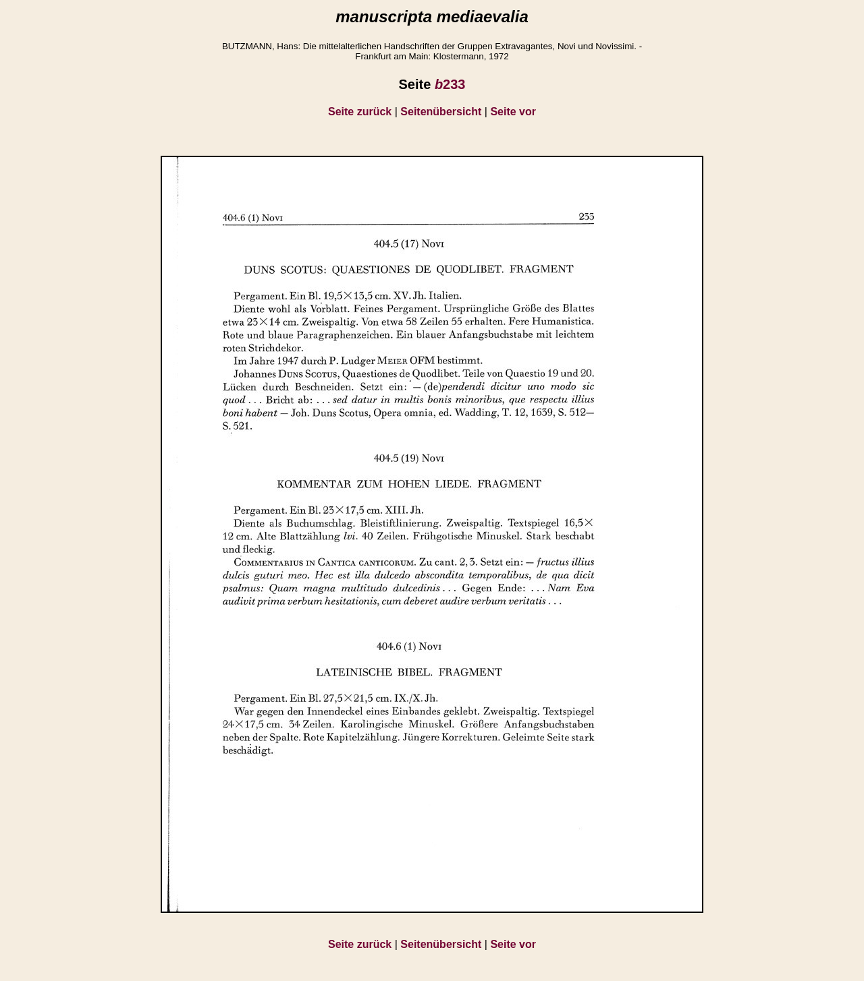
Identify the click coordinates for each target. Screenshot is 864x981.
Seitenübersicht (440, 111)
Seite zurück (360, 111)
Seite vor (513, 111)
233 (450, 84)
